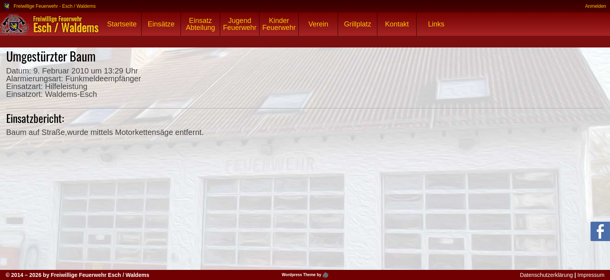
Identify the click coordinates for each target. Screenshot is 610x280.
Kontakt (397, 24)
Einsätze (161, 24)
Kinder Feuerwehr (279, 24)
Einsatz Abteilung (200, 24)
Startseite (122, 24)
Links (436, 24)
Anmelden (595, 6)
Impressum (590, 275)
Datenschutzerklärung (546, 275)
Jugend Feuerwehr (239, 24)
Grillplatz (357, 24)
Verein (318, 24)
